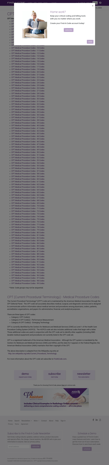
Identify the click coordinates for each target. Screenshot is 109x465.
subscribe (68, 30)
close (90, 42)
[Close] (93, 6)
